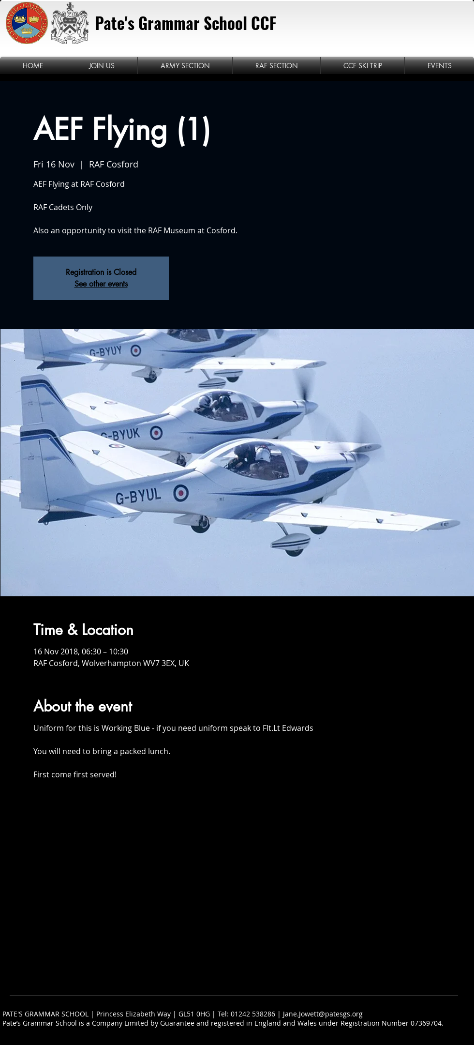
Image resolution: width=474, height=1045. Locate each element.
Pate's (114, 23)
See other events (101, 284)
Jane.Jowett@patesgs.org (323, 1013)
